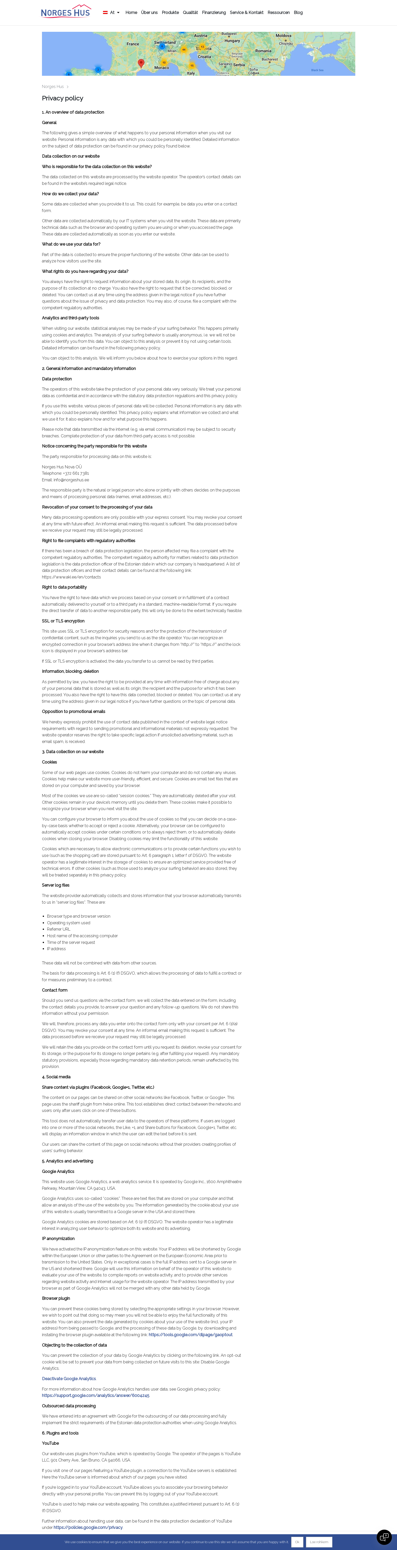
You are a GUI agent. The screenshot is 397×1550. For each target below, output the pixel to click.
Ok (298, 1542)
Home (131, 12)
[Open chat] (384, 1537)
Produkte (170, 12)
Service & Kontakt (246, 12)
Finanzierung (214, 12)
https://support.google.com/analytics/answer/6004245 (95, 1395)
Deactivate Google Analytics (69, 1378)
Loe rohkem (319, 1542)
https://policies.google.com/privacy (88, 1527)
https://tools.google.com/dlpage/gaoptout (190, 1334)
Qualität (190, 12)
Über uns (149, 12)
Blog (298, 12)
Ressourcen (279, 12)
